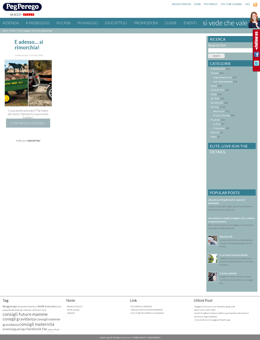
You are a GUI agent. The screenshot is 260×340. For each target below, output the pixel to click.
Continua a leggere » (28, 123)
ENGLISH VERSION (181, 4)
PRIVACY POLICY (75, 306)
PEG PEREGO (211, 4)
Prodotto (215, 119)
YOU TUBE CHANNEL (231, 4)
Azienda (11, 22)
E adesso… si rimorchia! (29, 44)
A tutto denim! (228, 273)
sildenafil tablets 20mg (217, 218)
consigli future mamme (25, 314)
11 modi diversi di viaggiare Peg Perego (212, 320)
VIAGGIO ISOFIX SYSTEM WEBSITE (147, 309)
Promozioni (146, 22)
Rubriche (215, 132)
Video (214, 136)
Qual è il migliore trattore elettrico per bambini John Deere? (221, 313)
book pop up (15, 309)
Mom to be (219, 111)
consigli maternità (36, 324)
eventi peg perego (14, 329)
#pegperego (10, 306)
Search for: (217, 45)
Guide (171, 22)
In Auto (217, 124)
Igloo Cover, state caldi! (205, 309)
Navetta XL (226, 236)
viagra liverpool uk (222, 77)
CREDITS (71, 313)
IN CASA (63, 22)
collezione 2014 (38, 310)
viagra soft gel (54, 329)
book (41, 306)
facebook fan (36, 329)
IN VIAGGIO (87, 22)
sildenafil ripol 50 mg (217, 200)
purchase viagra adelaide (205, 316)
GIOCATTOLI (116, 22)
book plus (50, 306)
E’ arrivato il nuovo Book (234, 254)
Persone (215, 107)
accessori (22, 306)
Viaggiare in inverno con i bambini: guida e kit (214, 306)
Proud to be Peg (221, 115)
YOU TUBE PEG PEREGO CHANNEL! (148, 313)
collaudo (27, 310)
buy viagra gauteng (222, 81)
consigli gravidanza (19, 318)
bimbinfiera (32, 306)
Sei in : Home (9, 30)
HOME (197, 4)
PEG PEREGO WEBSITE (141, 306)
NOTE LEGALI (73, 309)
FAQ (247, 4)
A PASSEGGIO (37, 22)
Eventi (190, 22)
